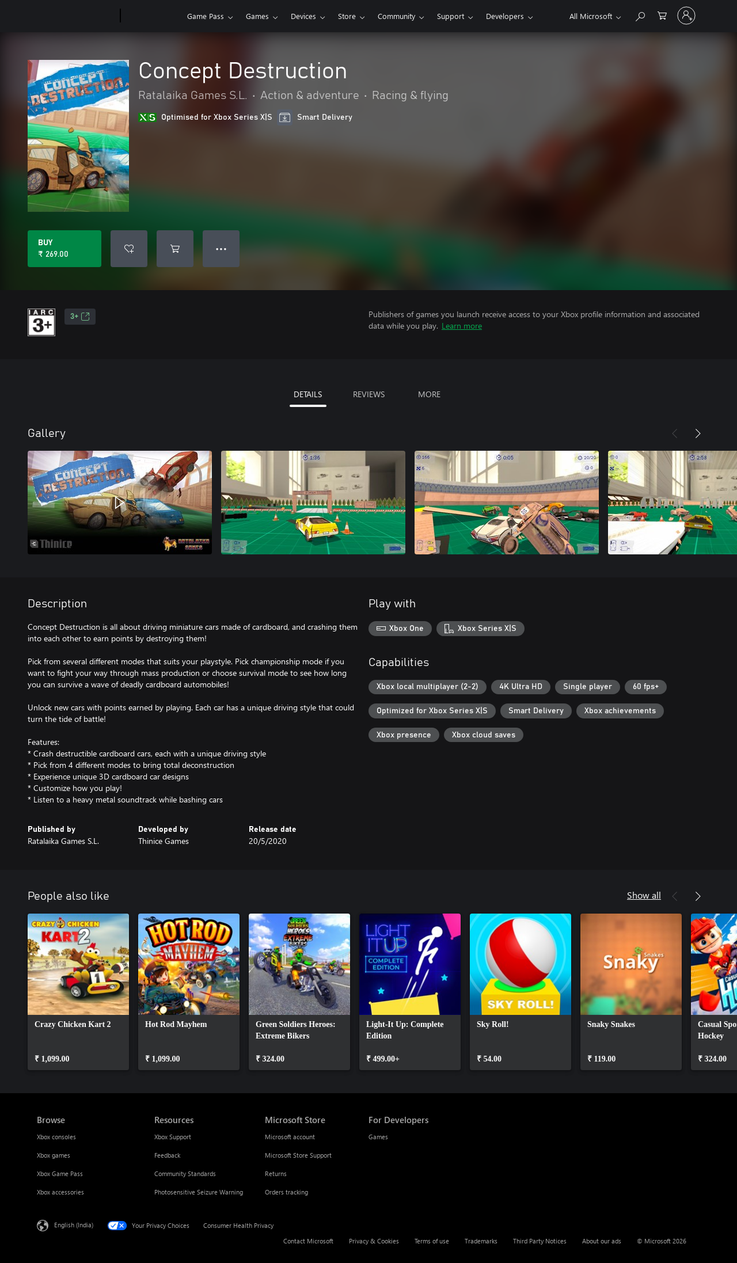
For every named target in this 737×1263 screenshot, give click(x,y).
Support (450, 16)
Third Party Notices (540, 1241)
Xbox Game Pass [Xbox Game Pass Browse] (60, 1173)
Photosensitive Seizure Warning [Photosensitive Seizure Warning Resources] (198, 1192)
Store (347, 16)
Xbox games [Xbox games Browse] (53, 1155)
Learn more (462, 325)
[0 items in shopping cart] (662, 14)
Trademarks (481, 1241)
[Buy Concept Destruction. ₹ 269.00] (64, 248)
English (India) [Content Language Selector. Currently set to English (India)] (73, 1224)
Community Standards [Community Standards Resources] (185, 1173)
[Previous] (674, 433)
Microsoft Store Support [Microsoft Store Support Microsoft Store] (298, 1155)
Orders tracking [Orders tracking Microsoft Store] (286, 1192)
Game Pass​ (205, 16)
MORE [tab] (429, 394)
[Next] (697, 433)
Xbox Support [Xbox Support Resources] (172, 1136)
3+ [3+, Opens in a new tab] (80, 316)
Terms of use (432, 1241)
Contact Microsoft (308, 1241)
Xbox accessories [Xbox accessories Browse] (60, 1192)
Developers (505, 16)
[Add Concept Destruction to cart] (175, 248)
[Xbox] (152, 16)
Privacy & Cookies (374, 1241)
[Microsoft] (76, 16)
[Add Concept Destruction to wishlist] (129, 248)
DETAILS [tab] (308, 394)
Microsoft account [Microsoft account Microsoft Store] (290, 1136)
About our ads (601, 1241)
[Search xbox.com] (639, 15)
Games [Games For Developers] (378, 1136)
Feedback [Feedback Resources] (167, 1155)
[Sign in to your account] (686, 15)
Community (396, 16)
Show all (644, 895)
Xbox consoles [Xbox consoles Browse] (56, 1136)
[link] (78, 992)
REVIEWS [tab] (369, 394)
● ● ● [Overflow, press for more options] (221, 248)
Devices (303, 16)
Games (257, 16)
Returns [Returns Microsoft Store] (276, 1173)
